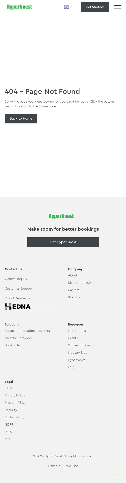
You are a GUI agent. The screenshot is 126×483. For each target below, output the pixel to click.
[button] (68, 7)
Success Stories (79, 345)
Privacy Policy (15, 395)
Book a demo (14, 345)
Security (11, 410)
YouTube (71, 466)
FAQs (72, 367)
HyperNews (76, 360)
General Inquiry (16, 279)
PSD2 (9, 432)
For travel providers (19, 338)
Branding (74, 297)
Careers (73, 290)
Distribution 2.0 (79, 282)
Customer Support (18, 288)
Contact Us (13, 269)
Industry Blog (78, 352)
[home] (18, 7)
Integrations (77, 330)
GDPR (9, 424)
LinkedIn (54, 466)
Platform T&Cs (15, 402)
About (72, 275)
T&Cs (8, 388)
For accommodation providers (27, 330)
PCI (7, 439)
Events (73, 338)
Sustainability (14, 417)
